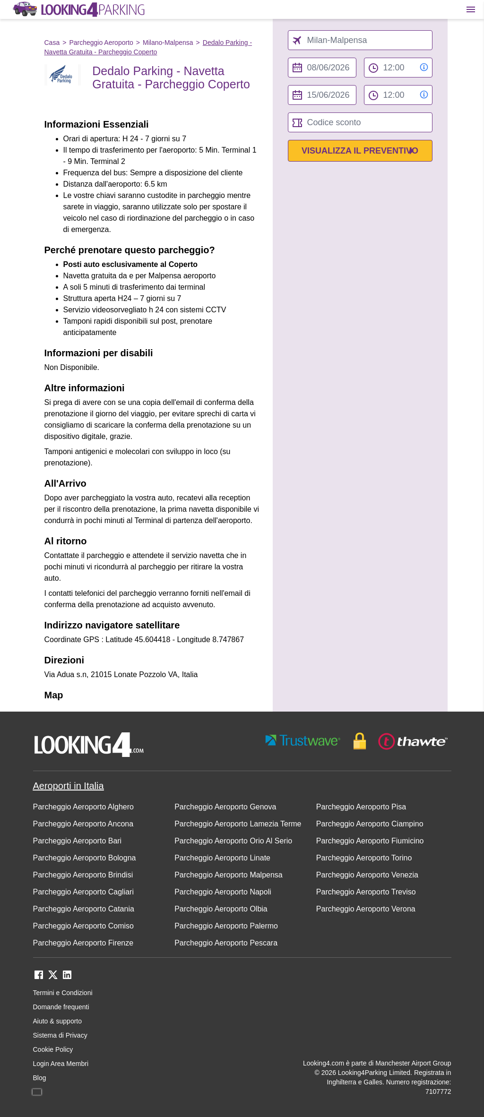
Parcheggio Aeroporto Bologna (84, 858)
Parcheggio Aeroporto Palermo (226, 926)
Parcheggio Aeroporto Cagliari (83, 892)
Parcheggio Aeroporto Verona (365, 909)
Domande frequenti (61, 1007)
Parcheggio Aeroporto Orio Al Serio (233, 841)
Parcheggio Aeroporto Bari (77, 841)
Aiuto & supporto (57, 1021)
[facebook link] (38, 978)
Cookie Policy (53, 1049)
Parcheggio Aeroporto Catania (83, 909)
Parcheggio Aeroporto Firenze (83, 943)
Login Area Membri (61, 1063)
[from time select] (398, 67)
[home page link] (78, 9)
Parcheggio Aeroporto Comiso (83, 926)
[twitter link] (53, 978)
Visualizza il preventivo (360, 150)
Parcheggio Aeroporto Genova (225, 807)
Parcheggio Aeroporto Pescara (225, 943)
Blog (39, 1078)
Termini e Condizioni (63, 993)
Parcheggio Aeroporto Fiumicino (370, 841)
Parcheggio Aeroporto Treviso (366, 892)
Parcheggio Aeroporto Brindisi (83, 875)
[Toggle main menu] (470, 9)
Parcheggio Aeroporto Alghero (83, 807)
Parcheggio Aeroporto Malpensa (228, 875)
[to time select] (398, 95)
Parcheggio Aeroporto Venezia (367, 875)
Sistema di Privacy (60, 1035)
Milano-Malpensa (168, 42)
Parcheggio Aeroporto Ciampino (370, 824)
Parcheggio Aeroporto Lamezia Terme (237, 824)
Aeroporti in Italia (68, 786)
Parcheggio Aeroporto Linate (222, 858)
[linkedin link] (67, 978)
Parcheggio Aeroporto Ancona (83, 824)
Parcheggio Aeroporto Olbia (221, 909)
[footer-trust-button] (356, 741)
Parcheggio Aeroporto (101, 42)
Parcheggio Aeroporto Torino (364, 858)
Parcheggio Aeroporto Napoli (222, 892)
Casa (52, 42)
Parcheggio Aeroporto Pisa (361, 807)
